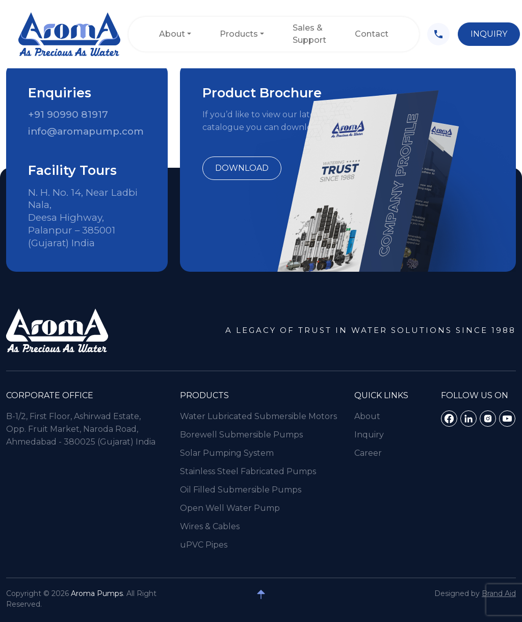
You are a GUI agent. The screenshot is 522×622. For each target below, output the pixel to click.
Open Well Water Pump (230, 523)
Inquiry (489, 34)
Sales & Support (309, 34)
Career (368, 468)
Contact (371, 34)
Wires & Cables (210, 542)
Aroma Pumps (97, 593)
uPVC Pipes (203, 560)
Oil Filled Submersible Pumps (240, 505)
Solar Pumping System (227, 468)
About (172, 34)
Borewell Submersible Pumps (241, 450)
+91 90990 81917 (68, 114)
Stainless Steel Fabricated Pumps (248, 486)
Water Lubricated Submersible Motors (258, 431)
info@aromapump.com (86, 131)
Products (239, 34)
